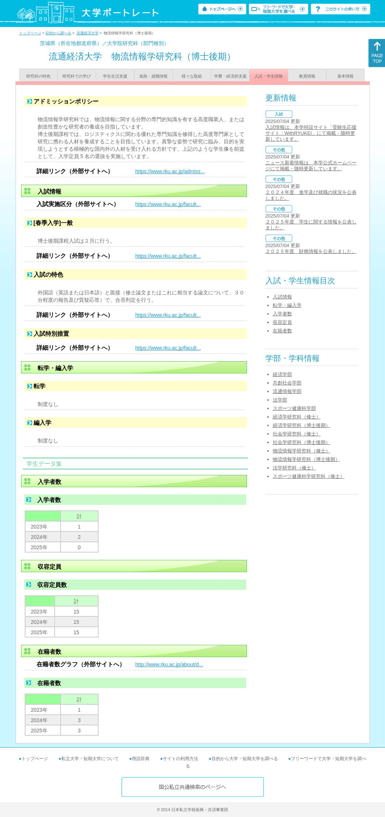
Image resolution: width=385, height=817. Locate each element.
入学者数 (282, 314)
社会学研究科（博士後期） (301, 442)
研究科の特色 (38, 76)
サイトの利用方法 (180, 758)
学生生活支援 (115, 76)
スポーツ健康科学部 (294, 408)
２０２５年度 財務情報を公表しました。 (311, 251)
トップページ (30, 33)
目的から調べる (58, 33)
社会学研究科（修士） (297, 434)
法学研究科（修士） (294, 468)
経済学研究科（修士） (297, 417)
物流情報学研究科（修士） (301, 451)
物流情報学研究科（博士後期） (306, 459)
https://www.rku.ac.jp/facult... (168, 204)
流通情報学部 (287, 391)
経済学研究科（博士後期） (301, 425)
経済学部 (282, 374)
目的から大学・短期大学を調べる (245, 758)
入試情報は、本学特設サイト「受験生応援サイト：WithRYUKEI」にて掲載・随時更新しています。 (311, 133)
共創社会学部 (287, 383)
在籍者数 (282, 331)
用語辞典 (140, 758)
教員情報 (307, 76)
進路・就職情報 (153, 76)
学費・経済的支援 (230, 76)
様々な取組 (192, 76)
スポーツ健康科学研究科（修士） (309, 476)
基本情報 (345, 76)
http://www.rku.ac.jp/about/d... (169, 664)
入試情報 (282, 297)
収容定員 (282, 322)
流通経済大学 (87, 33)
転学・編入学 (287, 305)
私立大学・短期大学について (90, 758)
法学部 (280, 400)
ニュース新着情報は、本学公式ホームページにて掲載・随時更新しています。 (311, 165)
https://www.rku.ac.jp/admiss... (170, 171)
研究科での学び (76, 76)
